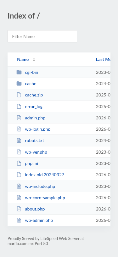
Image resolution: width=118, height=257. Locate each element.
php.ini (27, 163)
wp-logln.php (33, 129)
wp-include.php (35, 186)
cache (26, 83)
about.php (30, 208)
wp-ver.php (31, 152)
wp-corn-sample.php (40, 197)
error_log (29, 106)
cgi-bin (27, 72)
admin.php (30, 117)
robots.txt (30, 140)
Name (23, 59)
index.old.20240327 (40, 174)
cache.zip (29, 94)
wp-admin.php (34, 220)
